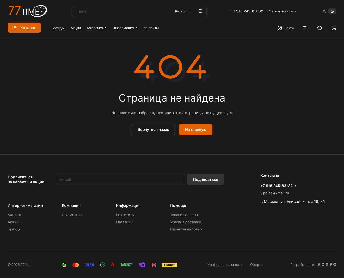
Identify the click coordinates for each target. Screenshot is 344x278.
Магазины (124, 222)
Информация (128, 205)
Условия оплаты (184, 215)
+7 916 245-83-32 (247, 11)
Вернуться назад (153, 129)
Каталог (15, 215)
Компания (71, 205)
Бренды (14, 229)
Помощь (178, 205)
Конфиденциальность (224, 264)
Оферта (256, 264)
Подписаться (205, 179)
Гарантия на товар (186, 229)
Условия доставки (185, 222)
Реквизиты (125, 215)
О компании (72, 215)
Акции (13, 222)
